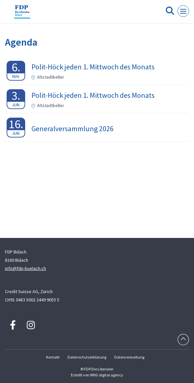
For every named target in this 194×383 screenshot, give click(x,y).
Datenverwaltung (129, 357)
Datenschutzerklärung (87, 357)
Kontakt (53, 357)
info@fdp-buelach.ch (25, 268)
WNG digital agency (106, 374)
